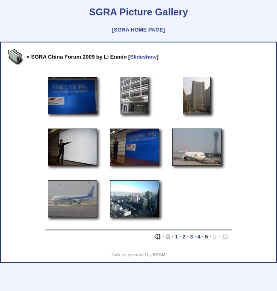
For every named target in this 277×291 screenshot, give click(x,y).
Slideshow (143, 57)
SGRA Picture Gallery (138, 11)
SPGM (159, 254)
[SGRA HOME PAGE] (138, 30)
